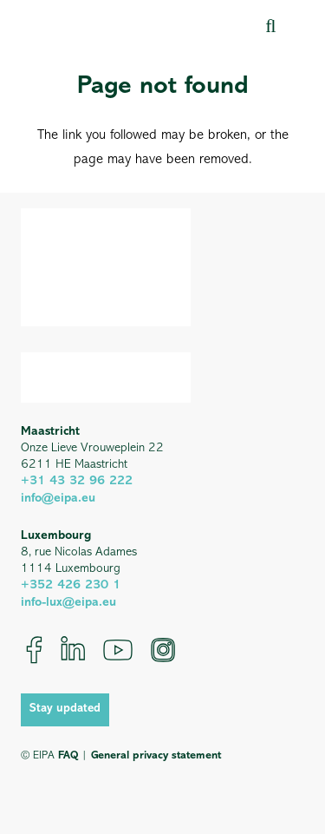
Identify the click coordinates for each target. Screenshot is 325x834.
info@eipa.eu (58, 498)
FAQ (68, 755)
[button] (270, 25)
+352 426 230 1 (70, 585)
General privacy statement (156, 755)
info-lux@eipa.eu (68, 602)
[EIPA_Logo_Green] (95, 25)
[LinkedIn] (72, 650)
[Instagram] (162, 650)
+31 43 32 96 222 (77, 481)
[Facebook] (34, 650)
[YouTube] (118, 650)
